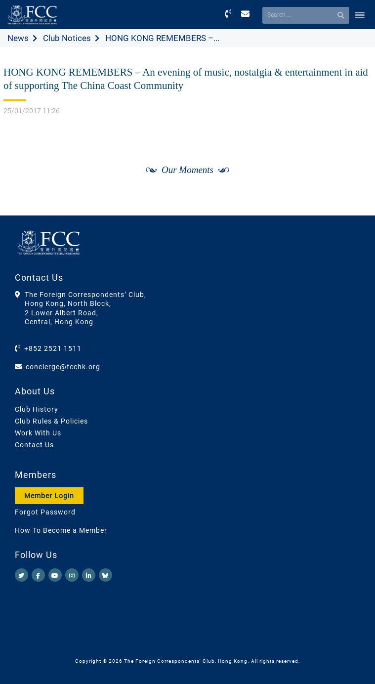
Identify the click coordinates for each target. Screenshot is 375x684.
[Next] (353, 181)
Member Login (49, 496)
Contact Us (34, 445)
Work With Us (38, 433)
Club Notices (67, 38)
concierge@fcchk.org (63, 367)
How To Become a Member (61, 530)
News (18, 38)
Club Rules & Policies (51, 421)
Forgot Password (45, 512)
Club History (36, 409)
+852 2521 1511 (53, 348)
